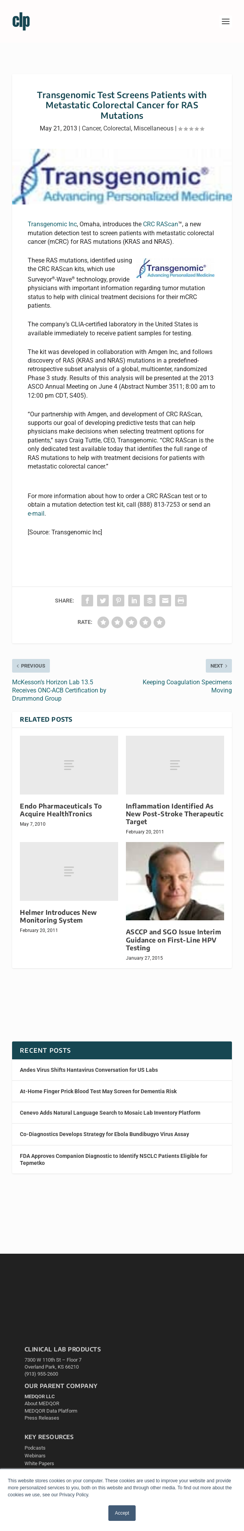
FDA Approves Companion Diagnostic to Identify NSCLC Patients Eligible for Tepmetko (113, 1159)
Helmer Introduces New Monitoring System (58, 916)
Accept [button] (122, 1513)
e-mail (36, 513)
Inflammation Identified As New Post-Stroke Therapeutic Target (175, 814)
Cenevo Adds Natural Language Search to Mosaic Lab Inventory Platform (110, 1113)
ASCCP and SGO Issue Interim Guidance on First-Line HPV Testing (173, 939)
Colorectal (117, 128)
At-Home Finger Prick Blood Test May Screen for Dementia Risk (98, 1091)
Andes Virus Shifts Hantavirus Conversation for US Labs (89, 1070)
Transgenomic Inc (52, 224)
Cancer (91, 128)
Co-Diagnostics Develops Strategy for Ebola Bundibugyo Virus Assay (104, 1134)
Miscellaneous (153, 128)
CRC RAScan (160, 224)
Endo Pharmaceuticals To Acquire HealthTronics (61, 810)
